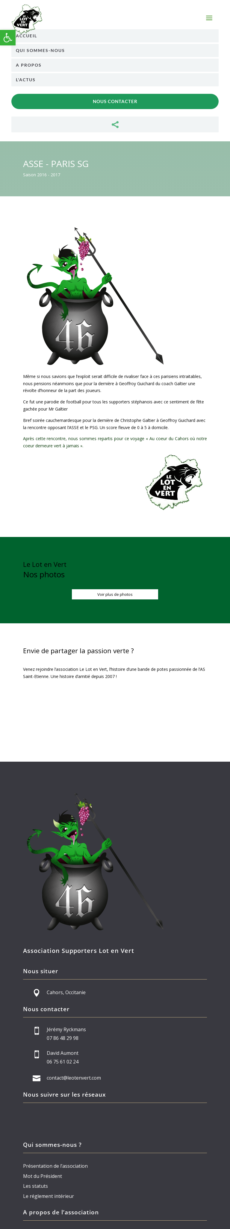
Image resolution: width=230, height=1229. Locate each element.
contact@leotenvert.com (74, 1078)
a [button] (209, 18)
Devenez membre (115, 715)
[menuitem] (114, 35)
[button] (8, 37)
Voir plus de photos (115, 594)
